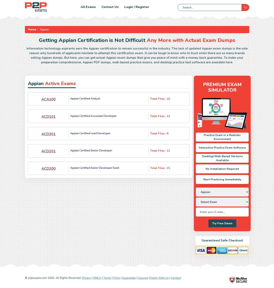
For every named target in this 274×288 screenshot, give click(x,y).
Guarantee (129, 278)
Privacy (86, 278)
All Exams (88, 7)
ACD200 (48, 168)
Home (32, 29)
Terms (107, 278)
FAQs (116, 278)
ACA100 (48, 99)
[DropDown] (222, 192)
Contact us (110, 7)
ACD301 (48, 134)
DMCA (97, 278)
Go (245, 7)
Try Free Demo (222, 223)
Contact (176, 278)
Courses (143, 278)
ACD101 (48, 116)
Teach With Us (159, 278)
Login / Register (136, 7)
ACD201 (48, 151)
